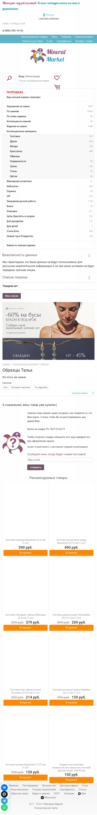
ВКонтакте (48, 797)
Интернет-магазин (21, 387)
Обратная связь (19, 793)
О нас (50, 41)
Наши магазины (84, 36)
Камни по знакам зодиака (21, 245)
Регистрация (33, 76)
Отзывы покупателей (44, 789)
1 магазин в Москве (48, 18)
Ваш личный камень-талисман (23, 97)
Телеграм (69, 793)
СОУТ (57, 793)
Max (82, 793)
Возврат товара (84, 41)
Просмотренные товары (34, 36)
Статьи (82, 789)
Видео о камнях (41, 793)
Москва (50, 14)
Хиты (54, 36)
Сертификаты (64, 41)
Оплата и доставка (32, 41)
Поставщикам (30, 785)
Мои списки (11, 296)
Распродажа (15, 92)
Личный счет (49, 785)
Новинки (66, 36)
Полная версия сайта (46, 808)
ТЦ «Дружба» (41, 387)
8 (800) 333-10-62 (13, 30)
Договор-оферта (69, 785)
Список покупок (15, 277)
